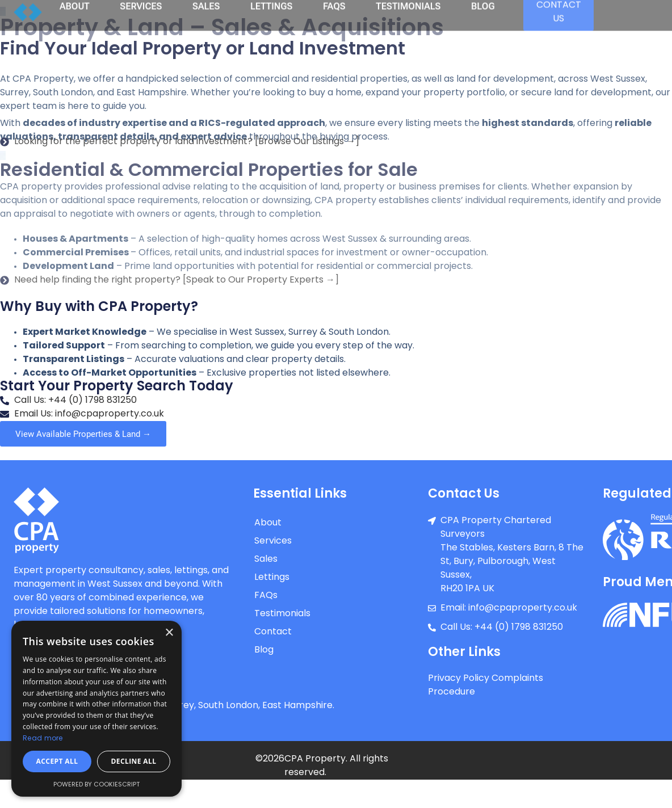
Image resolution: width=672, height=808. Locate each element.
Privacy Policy (458, 678)
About (268, 523)
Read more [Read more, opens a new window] (43, 738)
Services (273, 541)
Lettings (271, 577)
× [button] (169, 633)
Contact (273, 632)
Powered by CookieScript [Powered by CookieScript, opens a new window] (96, 785)
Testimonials (282, 613)
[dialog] (96, 709)
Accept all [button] (57, 761)
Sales (266, 559)
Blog (264, 650)
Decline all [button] (134, 761)
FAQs (266, 595)
